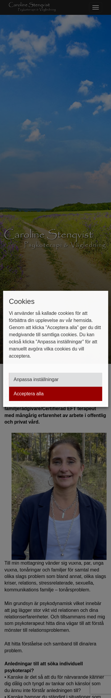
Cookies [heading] (22, 301)
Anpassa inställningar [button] (36, 379)
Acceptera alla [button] (29, 394)
